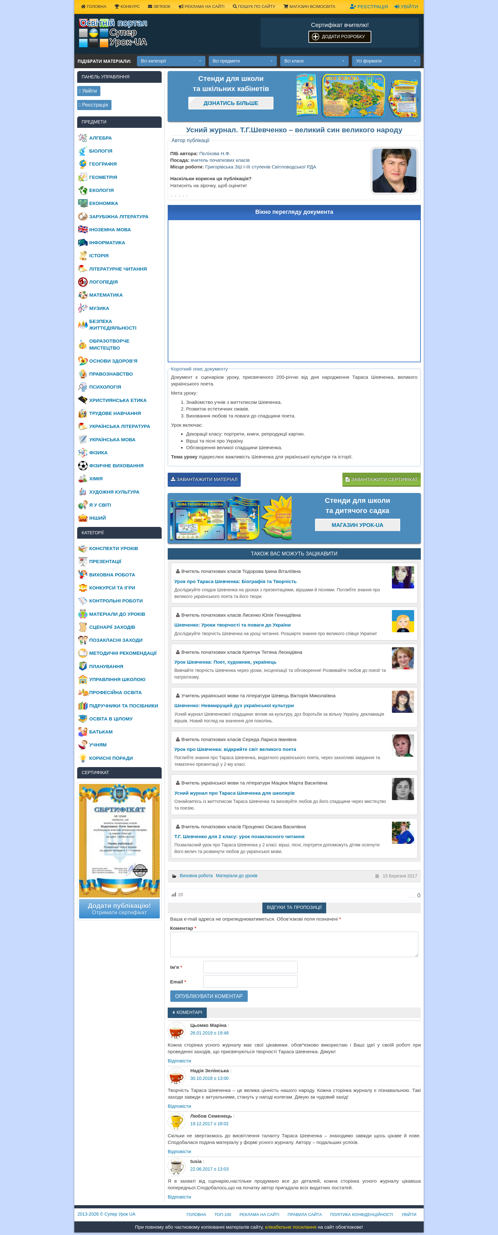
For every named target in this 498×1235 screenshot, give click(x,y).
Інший (97, 518)
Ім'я (176, 967)
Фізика (98, 452)
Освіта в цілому (111, 718)
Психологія (105, 387)
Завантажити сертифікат (381, 479)
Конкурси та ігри (112, 587)
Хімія (96, 478)
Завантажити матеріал (204, 479)
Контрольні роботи (116, 600)
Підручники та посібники (123, 705)
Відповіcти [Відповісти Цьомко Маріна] (179, 1060)
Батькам (101, 731)
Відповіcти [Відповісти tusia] (179, 1196)
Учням (98, 744)
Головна (93, 6)
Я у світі (100, 505)
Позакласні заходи (116, 640)
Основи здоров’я (113, 361)
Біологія (100, 151)
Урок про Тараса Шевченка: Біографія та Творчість (235, 581)
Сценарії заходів (112, 627)
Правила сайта (305, 1214)
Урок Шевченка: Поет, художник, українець (225, 662)
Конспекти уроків (113, 548)
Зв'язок (159, 6)
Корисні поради (111, 758)
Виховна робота (196, 875)
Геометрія (103, 177)
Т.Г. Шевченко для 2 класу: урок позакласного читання (239, 836)
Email (178, 981)
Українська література (119, 426)
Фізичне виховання (116, 465)
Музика (99, 308)
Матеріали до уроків (237, 875)
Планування (106, 666)
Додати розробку (343, 36)
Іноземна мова (110, 229)
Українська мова (112, 439)
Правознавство (111, 374)
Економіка (103, 203)
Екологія (101, 190)
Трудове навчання (115, 413)
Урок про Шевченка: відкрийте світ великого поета (235, 749)
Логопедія (103, 282)
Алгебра (100, 138)
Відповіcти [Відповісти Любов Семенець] (179, 1151)
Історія (99, 255)
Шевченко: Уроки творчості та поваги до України (232, 624)
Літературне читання (118, 269)
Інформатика (107, 242)
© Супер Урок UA (106, 1214)
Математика (106, 295)
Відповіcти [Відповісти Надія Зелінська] (179, 1106)
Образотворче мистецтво (109, 344)
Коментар (183, 928)
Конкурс (127, 6)
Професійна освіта (115, 692)
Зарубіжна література (119, 216)
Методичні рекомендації (123, 653)
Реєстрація (369, 6)
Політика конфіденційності (361, 1214)
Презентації (105, 561)
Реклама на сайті (202, 6)
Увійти (406, 6)
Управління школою (117, 679)
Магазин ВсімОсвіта (309, 6)
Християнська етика (118, 400)
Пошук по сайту (254, 6)
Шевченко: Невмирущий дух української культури (234, 705)
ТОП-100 (222, 1214)
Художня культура (114, 492)
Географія (103, 164)
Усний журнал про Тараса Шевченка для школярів (234, 793)
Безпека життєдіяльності (112, 325)
